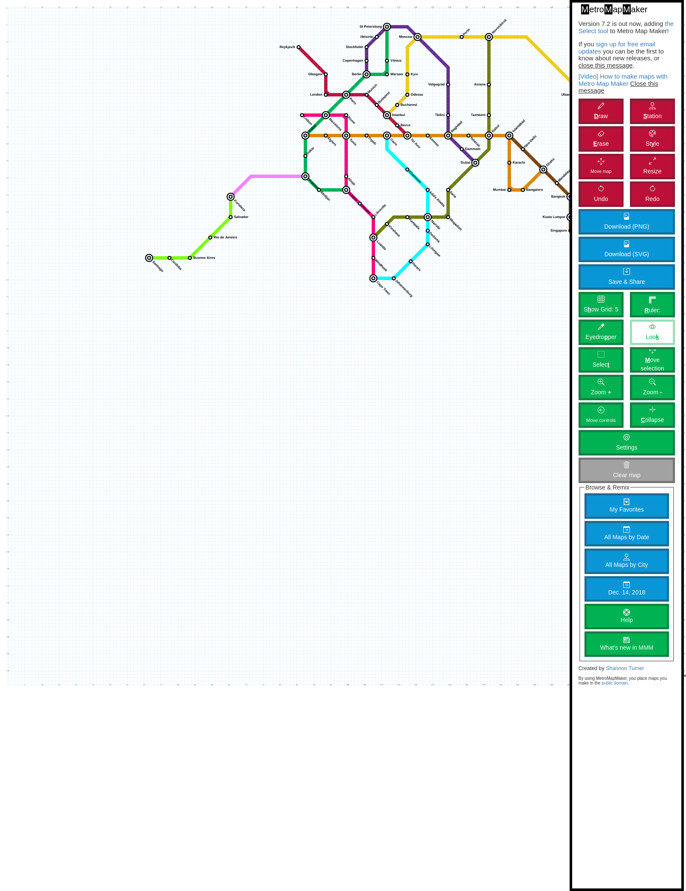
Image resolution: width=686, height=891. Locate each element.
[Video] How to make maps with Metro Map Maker (623, 80)
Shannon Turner (625, 668)
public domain (614, 683)
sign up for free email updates (617, 47)
